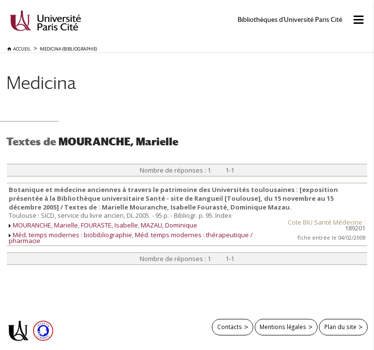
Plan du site (340, 327)
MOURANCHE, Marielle (45, 225)
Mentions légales (283, 327)
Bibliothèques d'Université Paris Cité (290, 19)
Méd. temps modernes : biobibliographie (72, 234)
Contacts (229, 327)
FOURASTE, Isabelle (109, 225)
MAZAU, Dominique (169, 225)
